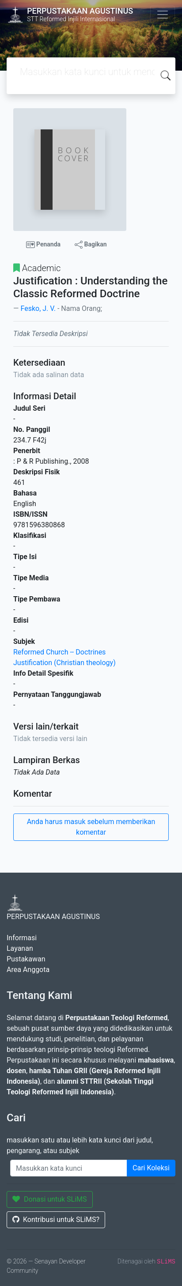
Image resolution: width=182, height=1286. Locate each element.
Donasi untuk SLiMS (49, 1199)
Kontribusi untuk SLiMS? (55, 1219)
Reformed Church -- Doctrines (59, 652)
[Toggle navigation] (162, 14)
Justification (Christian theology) (64, 662)
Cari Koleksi (151, 1168)
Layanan (20, 948)
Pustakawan (26, 959)
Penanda (43, 244)
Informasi (22, 938)
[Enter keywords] (68, 1168)
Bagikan (90, 245)
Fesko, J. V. (37, 308)
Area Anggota (28, 969)
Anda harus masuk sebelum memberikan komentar (91, 826)
